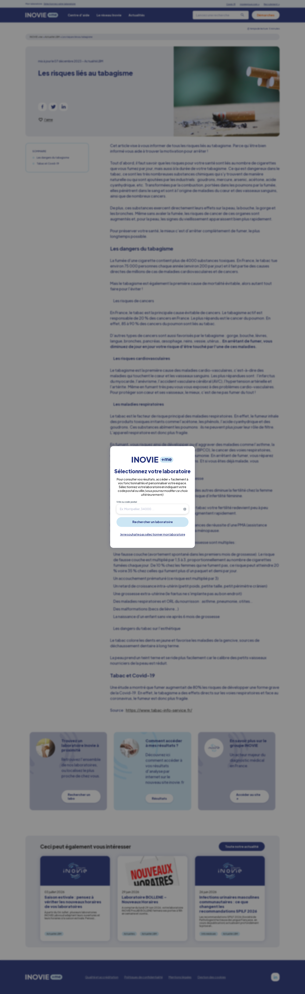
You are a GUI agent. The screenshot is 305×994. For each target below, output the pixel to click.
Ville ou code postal (126, 502)
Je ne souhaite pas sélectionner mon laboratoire (152, 534)
